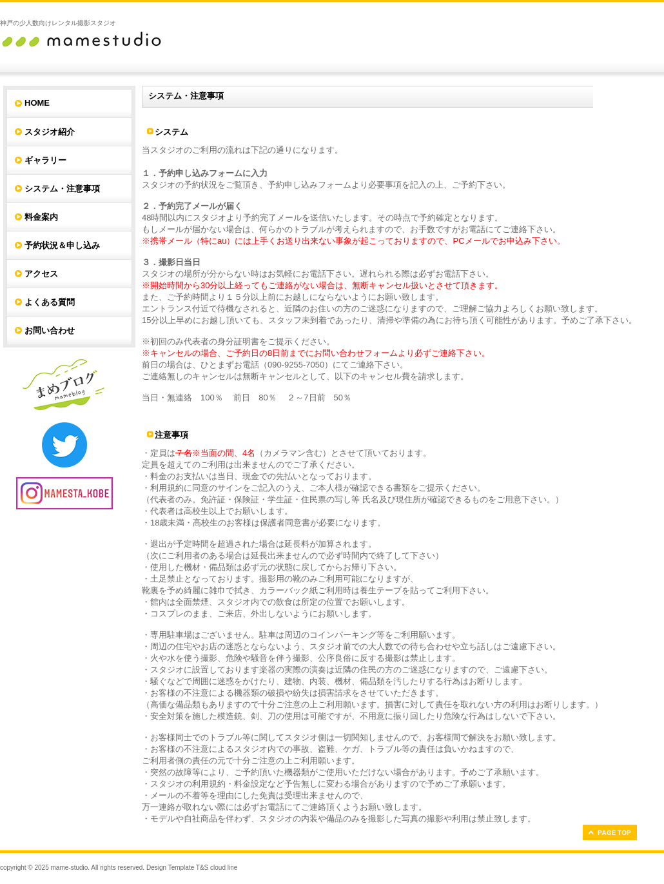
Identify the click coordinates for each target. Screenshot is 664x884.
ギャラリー (45, 160)
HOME (37, 103)
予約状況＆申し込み (62, 245)
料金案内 (41, 217)
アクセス (41, 274)
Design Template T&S (177, 867)
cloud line (223, 867)
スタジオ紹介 (49, 132)
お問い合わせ (49, 330)
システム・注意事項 (62, 188)
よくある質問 (49, 302)
